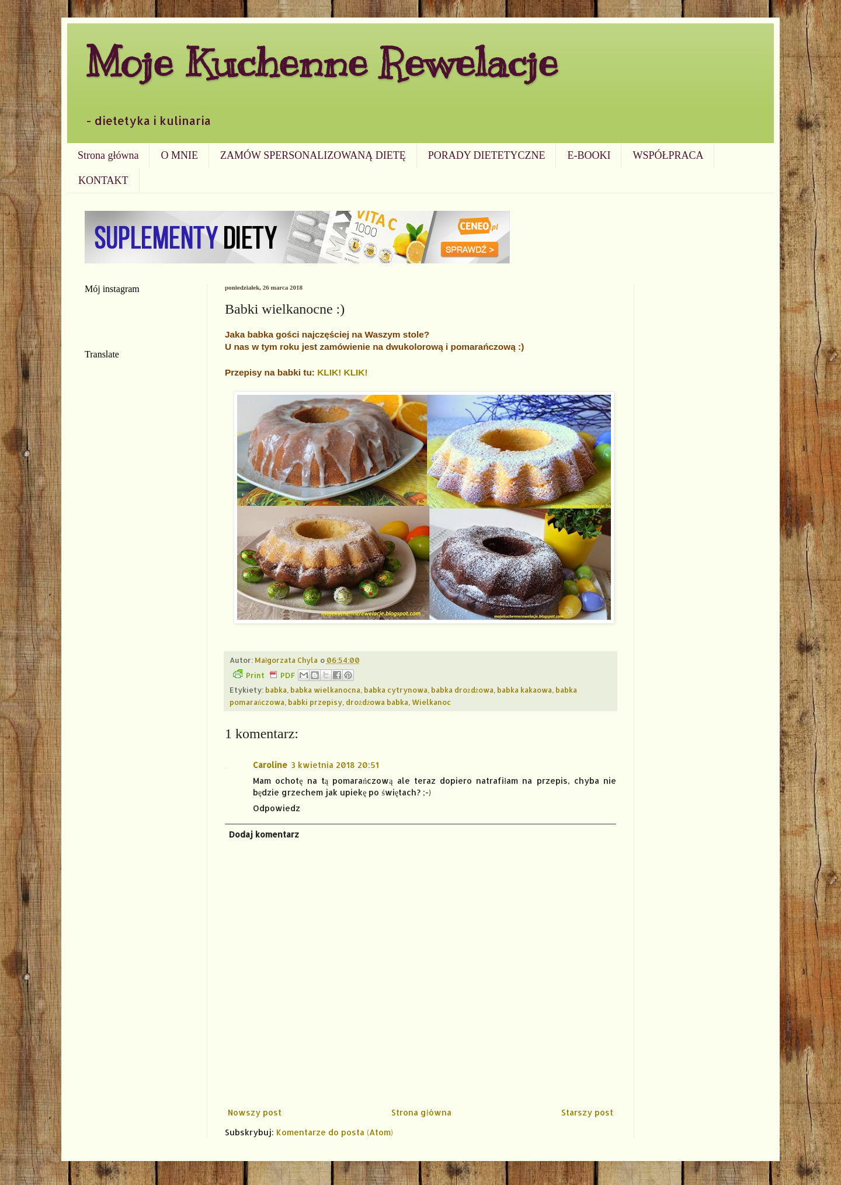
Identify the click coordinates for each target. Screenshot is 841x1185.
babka (276, 689)
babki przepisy (315, 702)
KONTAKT (103, 180)
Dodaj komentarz (264, 834)
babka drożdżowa (462, 689)
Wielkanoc (431, 702)
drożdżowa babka (377, 702)
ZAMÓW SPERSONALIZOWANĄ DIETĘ (313, 155)
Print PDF (264, 674)
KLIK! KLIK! (342, 372)
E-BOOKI (588, 155)
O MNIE (179, 155)
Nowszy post (255, 1112)
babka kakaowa (524, 689)
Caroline (270, 765)
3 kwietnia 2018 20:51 (335, 765)
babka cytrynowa (396, 689)
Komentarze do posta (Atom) (334, 1132)
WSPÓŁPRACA (668, 155)
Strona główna (108, 155)
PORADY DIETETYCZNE (486, 155)
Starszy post (587, 1112)
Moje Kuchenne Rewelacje (321, 62)
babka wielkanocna (325, 689)
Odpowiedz (276, 808)
